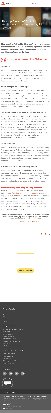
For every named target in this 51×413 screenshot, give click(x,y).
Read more (7, 404)
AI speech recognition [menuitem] (9, 354)
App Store (35, 221)
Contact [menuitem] (5, 321)
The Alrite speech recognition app (25, 193)
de (33, 4)
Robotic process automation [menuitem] (11, 346)
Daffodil (15, 230)
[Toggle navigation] (41, 4)
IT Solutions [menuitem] (6, 332)
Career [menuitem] (5, 319)
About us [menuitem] (5, 312)
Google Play (24, 221)
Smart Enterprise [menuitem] (8, 356)
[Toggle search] (48, 4)
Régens (13, 393)
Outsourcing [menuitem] (6, 343)
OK (4, 408)
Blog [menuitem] (4, 317)
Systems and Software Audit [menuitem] (11, 339)
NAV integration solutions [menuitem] (10, 361)
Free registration (25, 270)
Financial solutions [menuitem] (8, 363)
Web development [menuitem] (8, 334)
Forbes (11, 230)
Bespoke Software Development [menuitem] (13, 329)
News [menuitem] (4, 314)
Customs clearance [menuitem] (8, 358)
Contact (7, 369)
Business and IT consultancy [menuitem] (11, 341)
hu (36, 4)
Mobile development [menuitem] (9, 336)
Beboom (7, 230)
